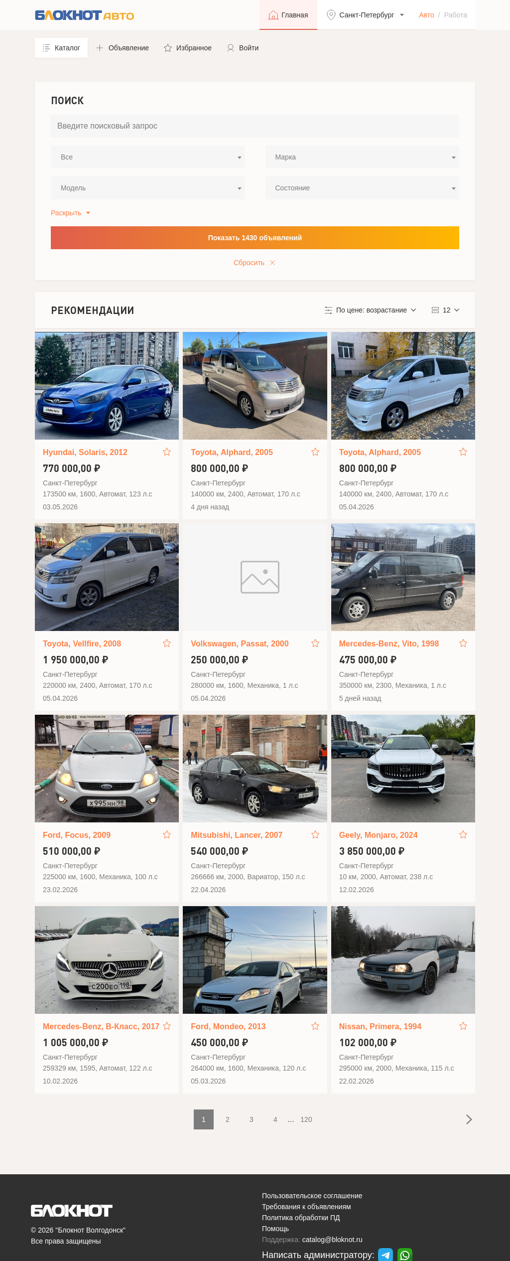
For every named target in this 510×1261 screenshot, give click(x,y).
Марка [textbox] (285, 157)
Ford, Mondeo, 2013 (228, 1026)
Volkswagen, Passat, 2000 (239, 643)
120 (306, 1119)
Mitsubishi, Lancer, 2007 (236, 835)
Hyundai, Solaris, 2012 (85, 452)
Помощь (275, 1229)
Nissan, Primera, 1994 (380, 1026)
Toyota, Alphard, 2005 (231, 452)
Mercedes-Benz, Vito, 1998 (389, 643)
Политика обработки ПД (301, 1218)
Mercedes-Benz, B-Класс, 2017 (101, 1026)
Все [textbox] (67, 157)
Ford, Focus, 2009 (77, 835)
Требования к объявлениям (306, 1207)
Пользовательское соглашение (312, 1196)
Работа (455, 15)
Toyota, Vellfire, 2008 (82, 643)
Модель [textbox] (73, 188)
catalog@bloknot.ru (332, 1240)
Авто (426, 15)
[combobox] (148, 157)
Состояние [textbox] (292, 188)
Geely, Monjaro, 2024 (378, 835)
